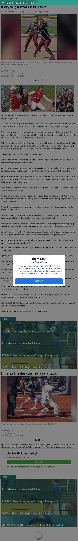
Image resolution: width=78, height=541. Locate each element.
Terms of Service (41, 266)
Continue (39, 281)
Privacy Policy (36, 268)
